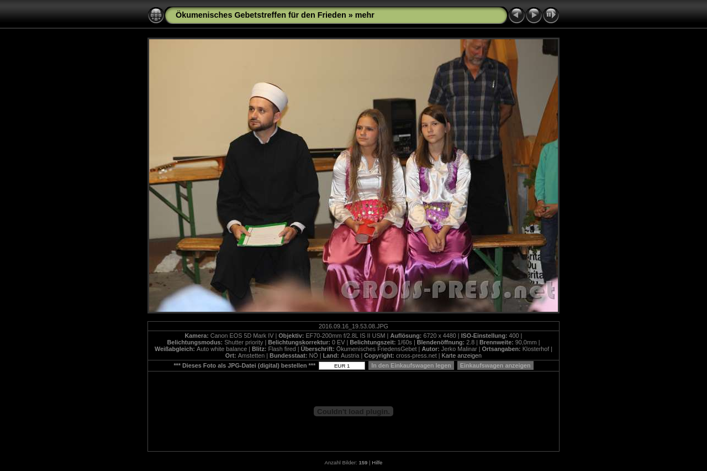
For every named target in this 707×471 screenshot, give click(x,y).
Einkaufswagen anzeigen (495, 365)
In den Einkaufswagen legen (411, 365)
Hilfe (377, 462)
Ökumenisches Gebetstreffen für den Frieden (261, 15)
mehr (364, 15)
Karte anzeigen (461, 355)
